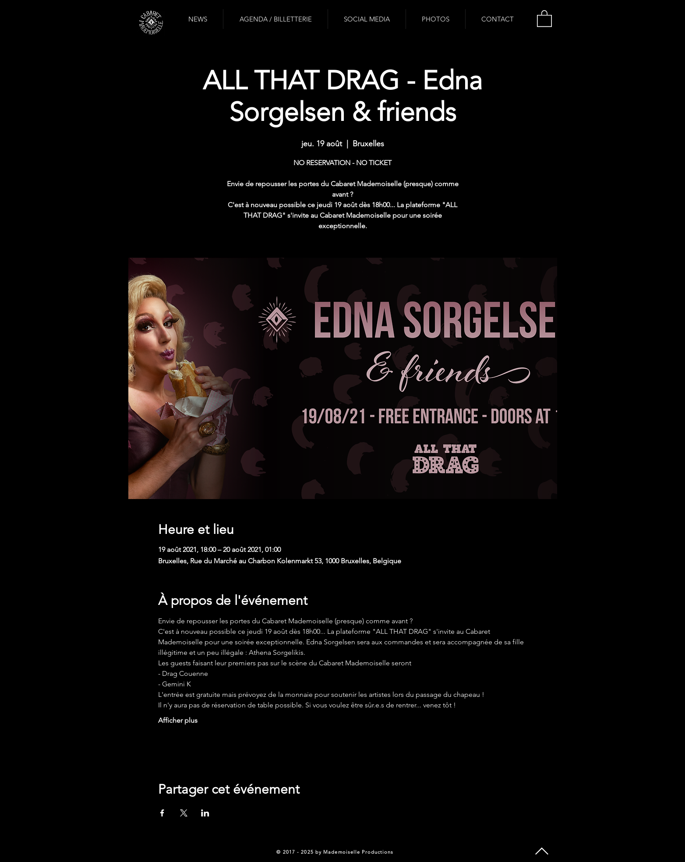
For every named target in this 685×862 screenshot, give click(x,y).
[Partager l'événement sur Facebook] (162, 812)
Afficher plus (178, 720)
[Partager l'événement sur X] (184, 812)
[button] (544, 18)
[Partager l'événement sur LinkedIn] (205, 812)
